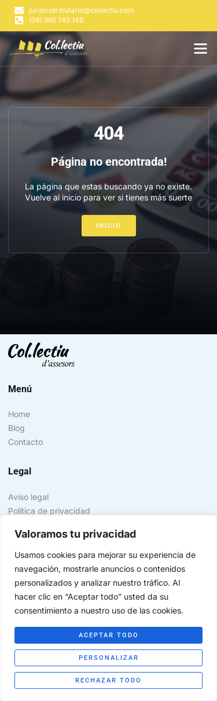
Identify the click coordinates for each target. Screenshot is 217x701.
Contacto (25, 442)
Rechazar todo (108, 680)
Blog (16, 428)
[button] (201, 49)
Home (19, 414)
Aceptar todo (109, 635)
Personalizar (109, 658)
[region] (108, 608)
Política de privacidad (49, 511)
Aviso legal (28, 497)
